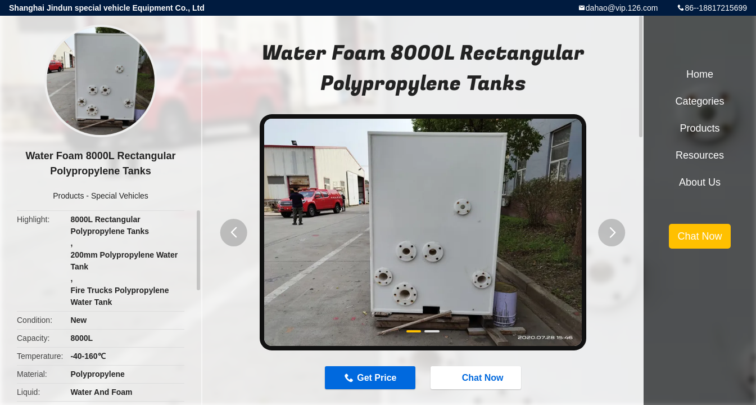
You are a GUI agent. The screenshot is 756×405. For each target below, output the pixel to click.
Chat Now (477, 376)
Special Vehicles (119, 195)
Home (699, 74)
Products (68, 195)
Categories (699, 101)
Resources (700, 155)
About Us (700, 182)
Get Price (376, 377)
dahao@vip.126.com (622, 7)
